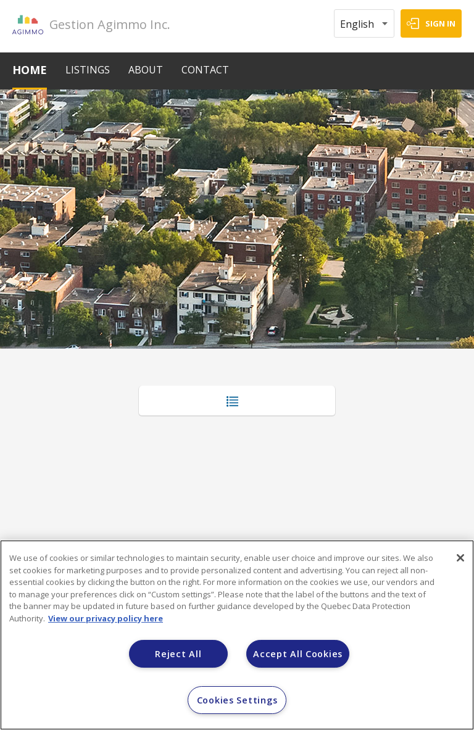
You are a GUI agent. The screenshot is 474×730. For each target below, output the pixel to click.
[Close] (460, 557)
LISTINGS (87, 70)
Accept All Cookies (298, 654)
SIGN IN (440, 23)
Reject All (178, 654)
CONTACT (205, 70)
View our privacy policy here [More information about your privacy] (105, 618)
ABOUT (145, 70)
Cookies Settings (237, 700)
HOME (29, 69)
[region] (237, 635)
